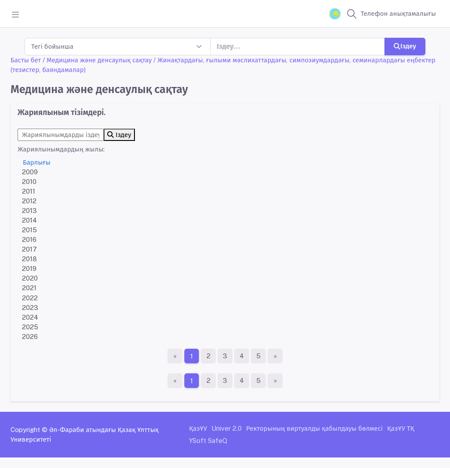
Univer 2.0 (226, 428)
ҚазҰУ (198, 428)
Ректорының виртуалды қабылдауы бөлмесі (314, 428)
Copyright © (29, 429)
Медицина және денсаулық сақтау (99, 60)
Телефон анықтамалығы (398, 13)
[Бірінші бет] (174, 356)
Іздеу (405, 46)
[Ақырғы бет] (275, 356)
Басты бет (26, 60)
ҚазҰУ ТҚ (400, 428)
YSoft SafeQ (208, 440)
